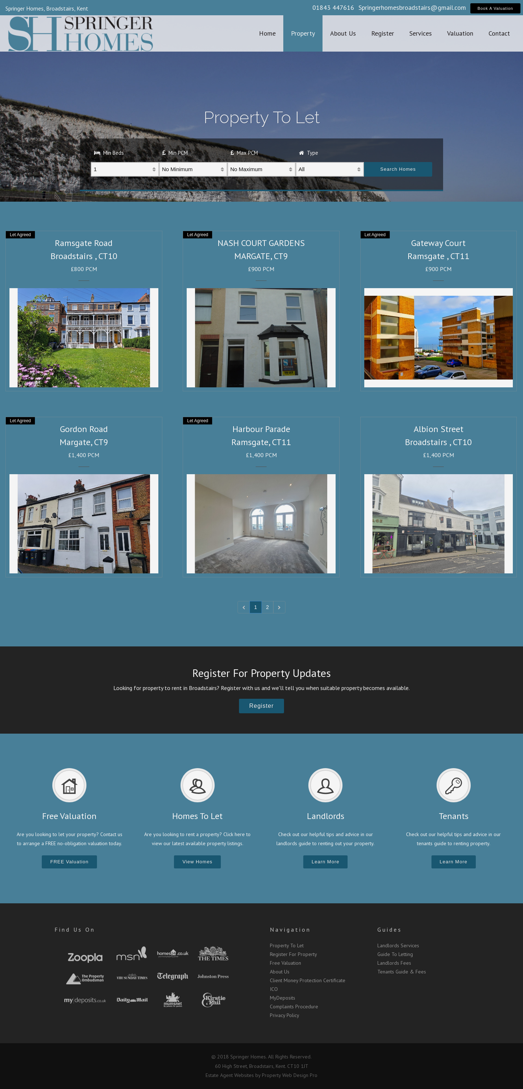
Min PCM (175, 152)
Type (308, 152)
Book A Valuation (495, 8)
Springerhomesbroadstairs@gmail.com (412, 7)
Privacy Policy (284, 1015)
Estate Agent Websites (230, 1075)
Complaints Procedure (294, 1006)
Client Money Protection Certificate (307, 980)
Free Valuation (285, 963)
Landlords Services (398, 945)
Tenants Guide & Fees (401, 971)
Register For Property (293, 954)
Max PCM (244, 152)
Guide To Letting (395, 954)
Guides (389, 929)
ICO (274, 989)
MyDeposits (282, 998)
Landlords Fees (394, 963)
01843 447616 (333, 7)
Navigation (290, 929)
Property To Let (287, 945)
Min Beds (109, 152)
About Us (279, 971)
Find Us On (74, 929)
